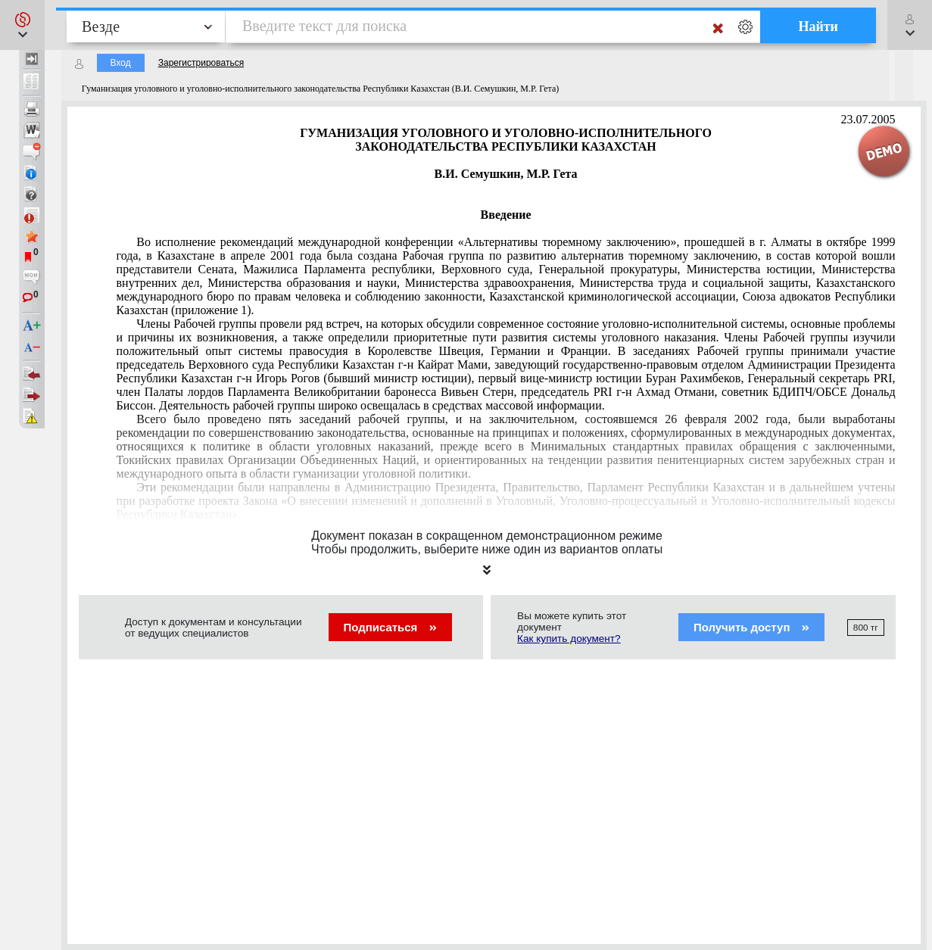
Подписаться (390, 627)
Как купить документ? (569, 638)
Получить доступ (751, 627)
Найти (818, 26)
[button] (22, 25)
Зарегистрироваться (201, 63)
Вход (121, 63)
